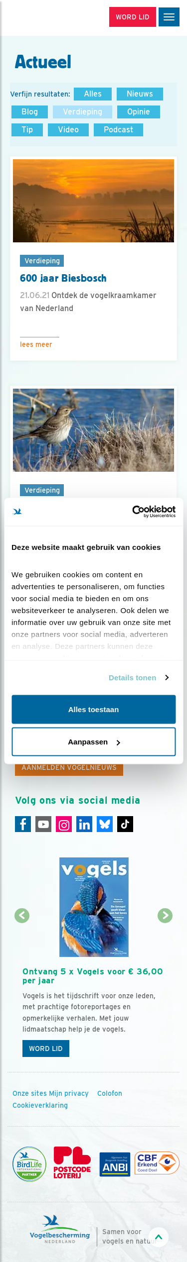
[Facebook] (23, 824)
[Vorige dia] (21, 989)
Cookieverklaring (40, 1105)
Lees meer (36, 344)
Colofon (109, 1093)
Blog (29, 111)
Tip (27, 129)
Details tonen (132, 677)
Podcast (118, 129)
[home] (50, 18)
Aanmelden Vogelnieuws (69, 767)
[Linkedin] (84, 824)
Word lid (46, 1048)
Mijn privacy (69, 1093)
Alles (93, 94)
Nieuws (140, 94)
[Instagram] (64, 824)
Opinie (138, 111)
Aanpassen (94, 741)
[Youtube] (43, 824)
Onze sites (29, 1093)
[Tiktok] (125, 824)
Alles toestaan (93, 709)
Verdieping (82, 111)
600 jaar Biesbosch (63, 278)
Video (68, 129)
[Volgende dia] (165, 989)
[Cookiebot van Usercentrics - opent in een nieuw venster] (133, 512)
